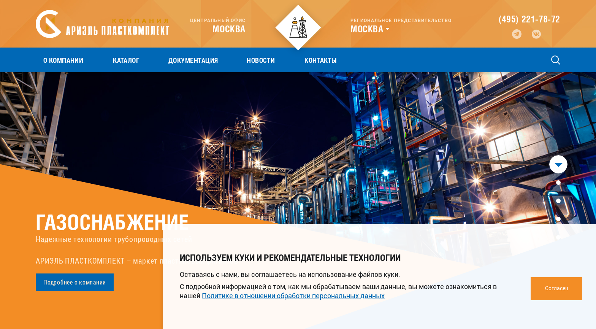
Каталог (103, 60)
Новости (208, 60)
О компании (56, 60)
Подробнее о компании (74, 282)
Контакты (252, 60)
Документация (155, 60)
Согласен (556, 288)
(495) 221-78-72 (529, 19)
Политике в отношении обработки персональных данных (293, 295)
